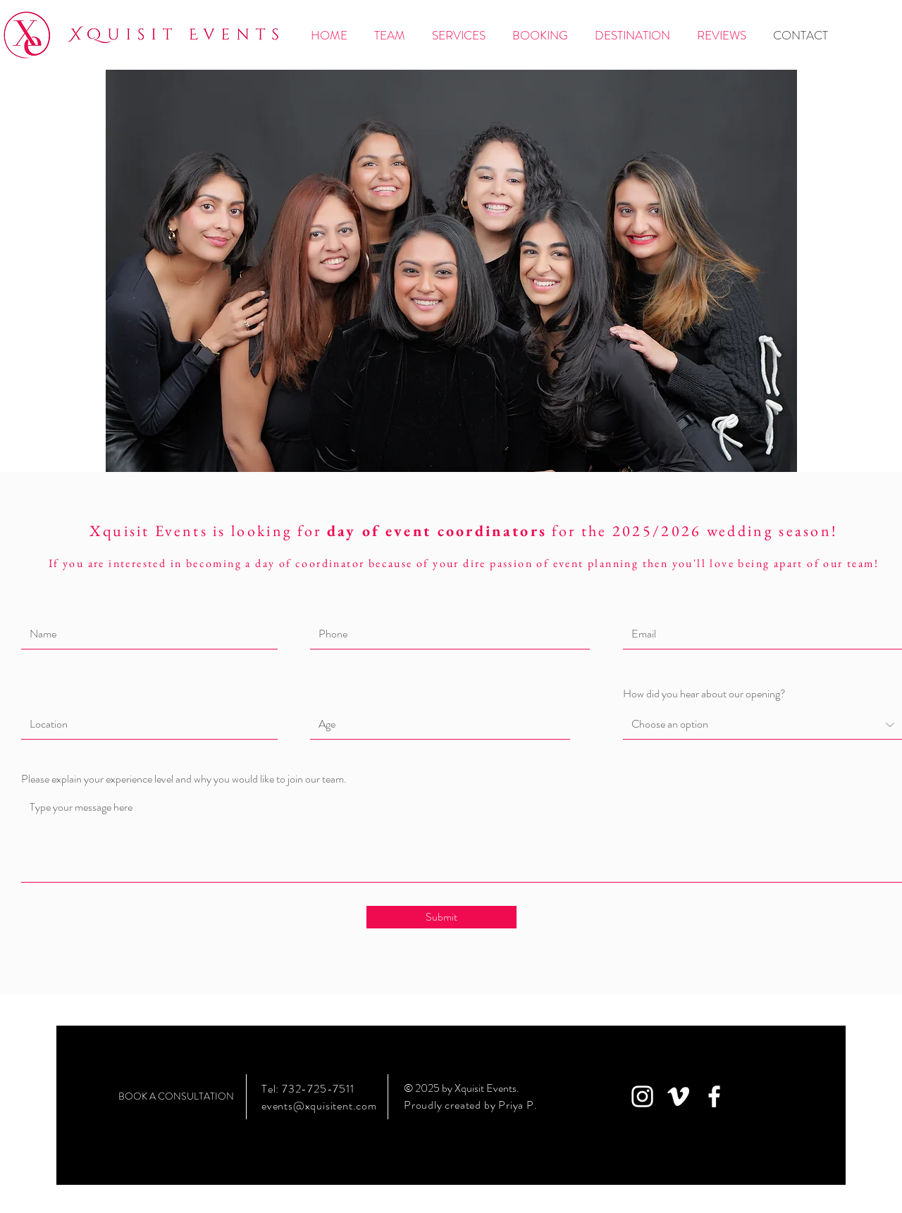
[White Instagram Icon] (642, 1096)
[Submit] (441, 917)
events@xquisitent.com (319, 1105)
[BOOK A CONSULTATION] (176, 1096)
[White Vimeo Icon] (678, 1096)
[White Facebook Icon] (714, 1096)
